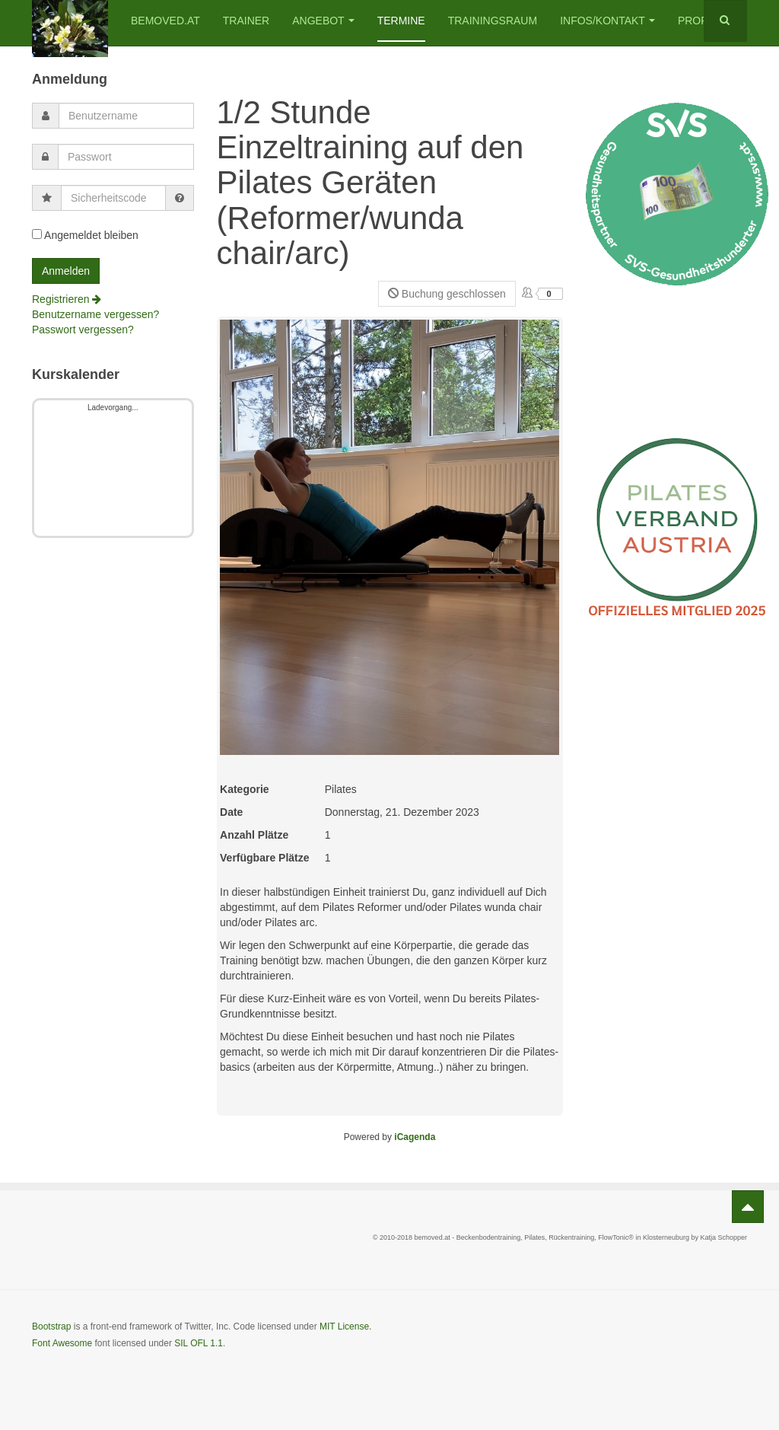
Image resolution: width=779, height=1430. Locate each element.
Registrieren (66, 299)
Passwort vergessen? (83, 329)
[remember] (37, 234)
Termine (401, 20)
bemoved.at (165, 20)
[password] (126, 157)
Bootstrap (51, 1326)
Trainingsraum (492, 20)
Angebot (323, 20)
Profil (697, 20)
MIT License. (345, 1326)
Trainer (246, 20)
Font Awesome (62, 1343)
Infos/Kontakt (607, 20)
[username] (126, 116)
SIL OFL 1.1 (198, 1343)
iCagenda (414, 1137)
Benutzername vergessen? (95, 314)
